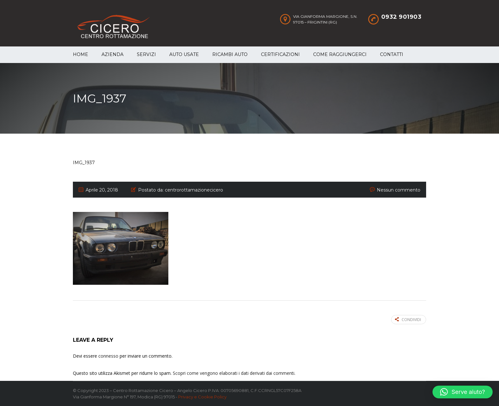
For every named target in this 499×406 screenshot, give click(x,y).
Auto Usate (184, 54)
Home (80, 54)
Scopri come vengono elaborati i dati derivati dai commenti (233, 373)
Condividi (408, 319)
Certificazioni (280, 54)
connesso (108, 356)
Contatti (391, 54)
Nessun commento (398, 190)
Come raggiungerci (340, 54)
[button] (462, 392)
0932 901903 (401, 16)
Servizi (146, 54)
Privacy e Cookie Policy (202, 396)
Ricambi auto (230, 54)
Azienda (112, 54)
